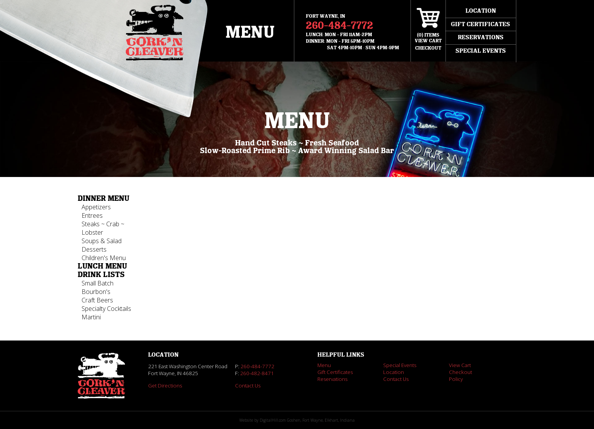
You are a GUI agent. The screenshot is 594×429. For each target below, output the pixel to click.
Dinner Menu (103, 198)
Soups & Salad (102, 241)
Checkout (428, 48)
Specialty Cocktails (106, 308)
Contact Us (247, 385)
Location (481, 11)
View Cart (460, 365)
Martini (91, 317)
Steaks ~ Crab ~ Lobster (103, 228)
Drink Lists (101, 275)
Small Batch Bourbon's (97, 287)
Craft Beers (97, 300)
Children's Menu (104, 258)
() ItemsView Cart (428, 37)
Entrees (92, 215)
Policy (456, 379)
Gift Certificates (480, 24)
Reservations (481, 37)
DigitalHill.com (273, 420)
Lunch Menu (102, 266)
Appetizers (96, 207)
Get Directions (165, 385)
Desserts (94, 249)
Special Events (481, 51)
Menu (250, 32)
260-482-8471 (257, 373)
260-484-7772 (339, 25)
